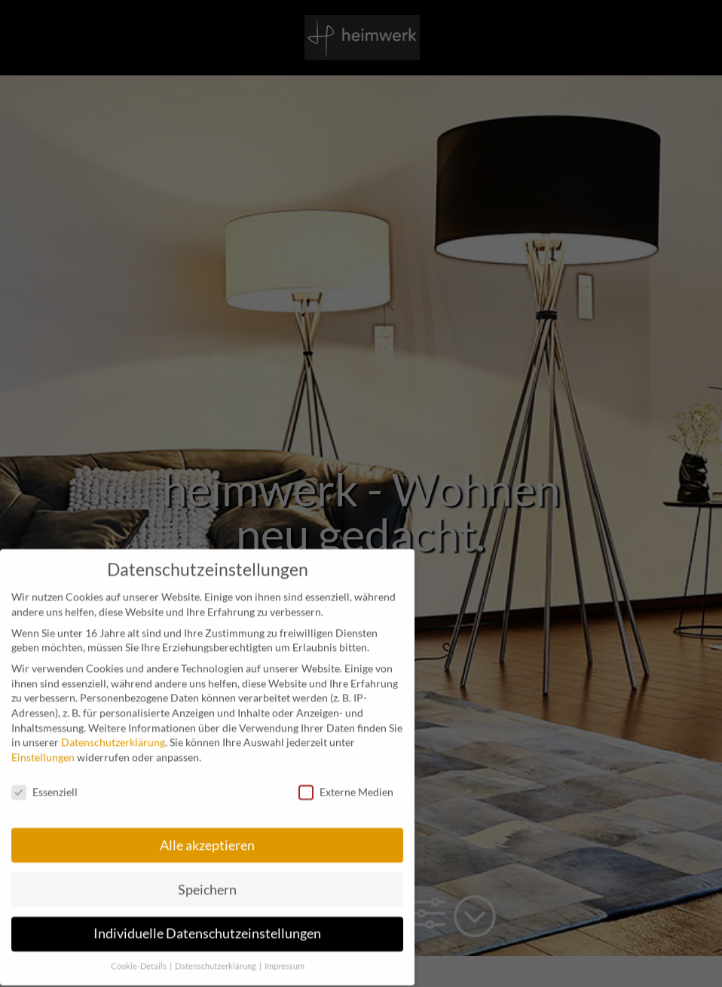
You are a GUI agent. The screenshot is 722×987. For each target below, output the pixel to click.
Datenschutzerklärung (113, 733)
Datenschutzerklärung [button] (216, 957)
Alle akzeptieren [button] (207, 836)
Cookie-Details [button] (139, 957)
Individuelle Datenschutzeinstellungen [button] (207, 925)
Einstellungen (43, 748)
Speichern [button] (207, 880)
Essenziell (44, 783)
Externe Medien (345, 783)
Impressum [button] (284, 957)
